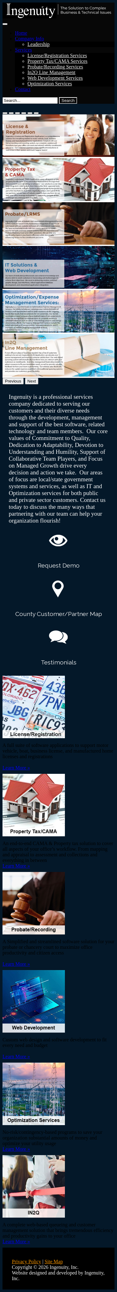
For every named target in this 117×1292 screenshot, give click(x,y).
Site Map (54, 1261)
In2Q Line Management (51, 72)
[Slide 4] (23, 113)
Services (23, 50)
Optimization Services (49, 83)
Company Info (29, 38)
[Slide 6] (36, 113)
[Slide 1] (4, 113)
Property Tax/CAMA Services (57, 61)
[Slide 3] (17, 113)
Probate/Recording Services (55, 66)
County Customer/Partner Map (58, 613)
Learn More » (16, 767)
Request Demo (59, 565)
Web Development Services (55, 78)
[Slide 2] (11, 113)
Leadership (38, 44)
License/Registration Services (57, 55)
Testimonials (58, 662)
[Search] (30, 100)
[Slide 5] (29, 113)
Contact (23, 89)
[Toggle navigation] (4, 24)
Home (21, 33)
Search (68, 100)
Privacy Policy (26, 1261)
